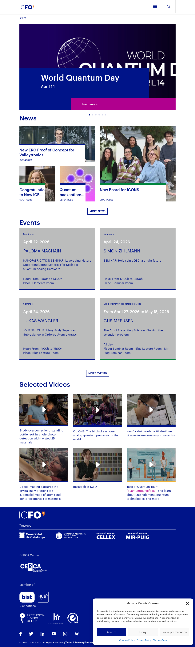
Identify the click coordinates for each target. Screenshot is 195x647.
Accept (111, 632)
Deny (142, 632)
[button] (187, 603)
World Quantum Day (80, 77)
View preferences (174, 632)
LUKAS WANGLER (40, 320)
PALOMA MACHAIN (42, 250)
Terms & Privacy (74, 642)
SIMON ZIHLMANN (122, 250)
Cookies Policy (127, 640)
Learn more (90, 104)
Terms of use (160, 640)
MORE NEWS (97, 211)
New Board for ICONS (119, 189)
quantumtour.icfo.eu (142, 490)
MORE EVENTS (97, 373)
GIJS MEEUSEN (118, 320)
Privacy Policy (144, 640)
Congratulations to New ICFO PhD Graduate (34, 194)
